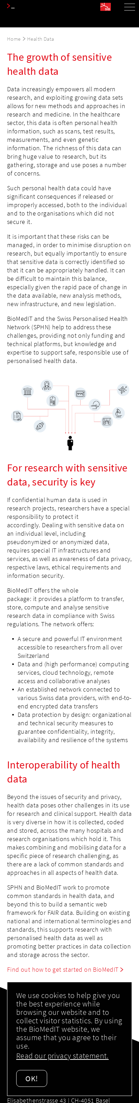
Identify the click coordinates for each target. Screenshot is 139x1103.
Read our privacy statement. (62, 1056)
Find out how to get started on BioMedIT (63, 969)
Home (14, 38)
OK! (31, 1078)
